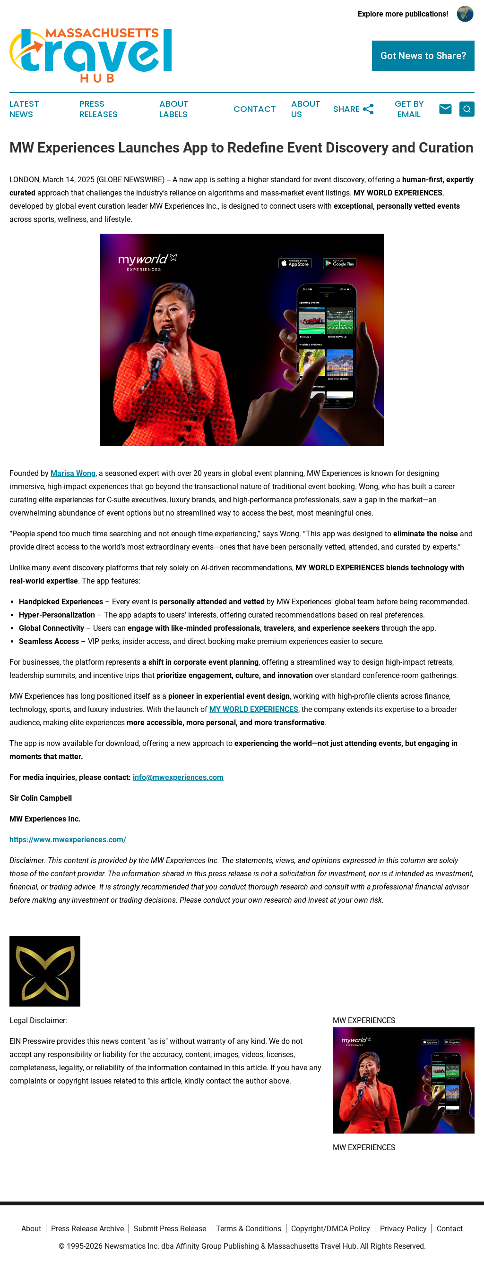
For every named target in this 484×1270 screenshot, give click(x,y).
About (31, 1228)
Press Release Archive (87, 1228)
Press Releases (98, 109)
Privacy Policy (403, 1228)
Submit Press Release (170, 1228)
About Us (305, 109)
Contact (254, 109)
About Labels (174, 109)
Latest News (24, 109)
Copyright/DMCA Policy (330, 1228)
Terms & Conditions (248, 1228)
